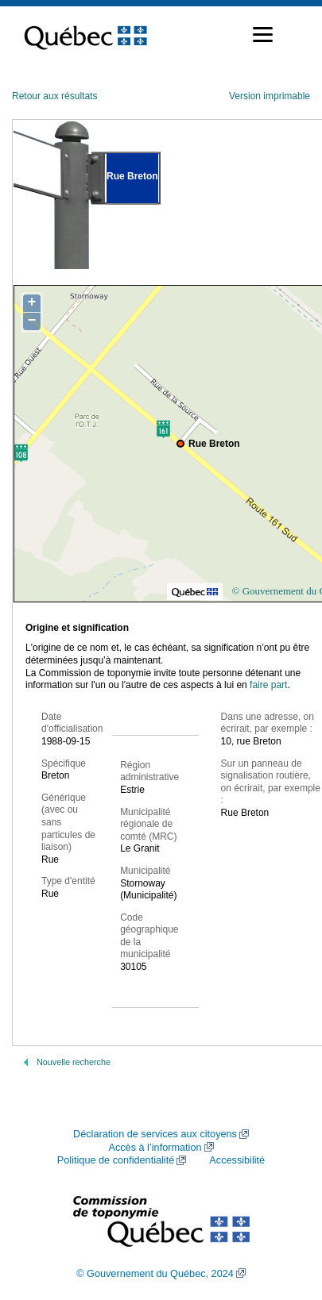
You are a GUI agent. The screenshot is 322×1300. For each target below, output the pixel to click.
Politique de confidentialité (115, 1160)
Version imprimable (269, 96)
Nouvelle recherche (74, 1062)
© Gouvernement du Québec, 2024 (155, 1273)
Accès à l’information (154, 1147)
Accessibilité (237, 1160)
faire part (268, 684)
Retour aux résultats (54, 96)
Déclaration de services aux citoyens (155, 1134)
